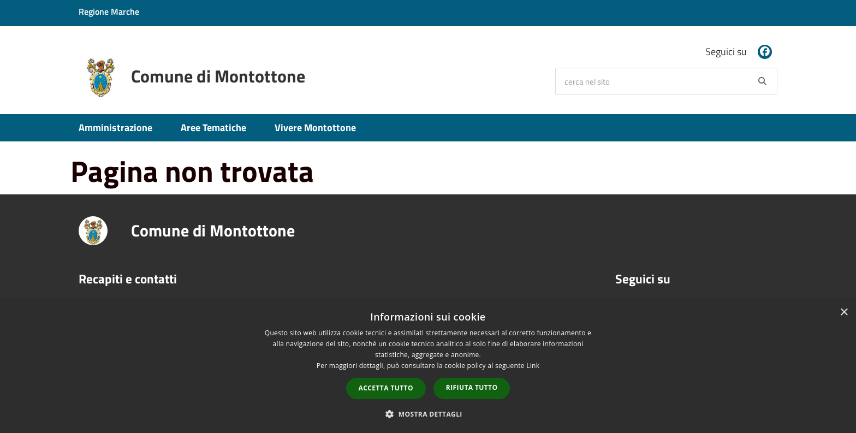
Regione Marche (109, 11)
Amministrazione (115, 127)
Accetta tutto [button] (386, 388)
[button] (428, 413)
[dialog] (428, 367)
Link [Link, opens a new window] (532, 365)
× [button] (844, 313)
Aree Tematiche (213, 127)
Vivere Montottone (315, 127)
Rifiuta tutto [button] (472, 387)
